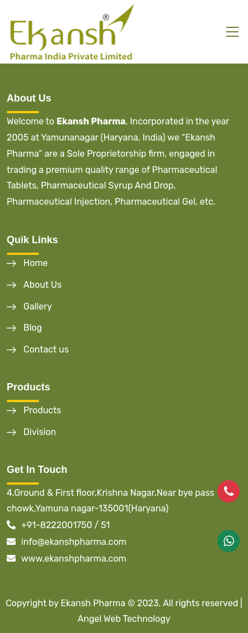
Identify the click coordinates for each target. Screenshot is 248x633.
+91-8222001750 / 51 (58, 525)
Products (42, 410)
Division (39, 432)
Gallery (37, 306)
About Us (42, 284)
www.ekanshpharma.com (67, 558)
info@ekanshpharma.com (67, 542)
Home (35, 263)
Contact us (46, 349)
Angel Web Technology (124, 618)
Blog (32, 327)
